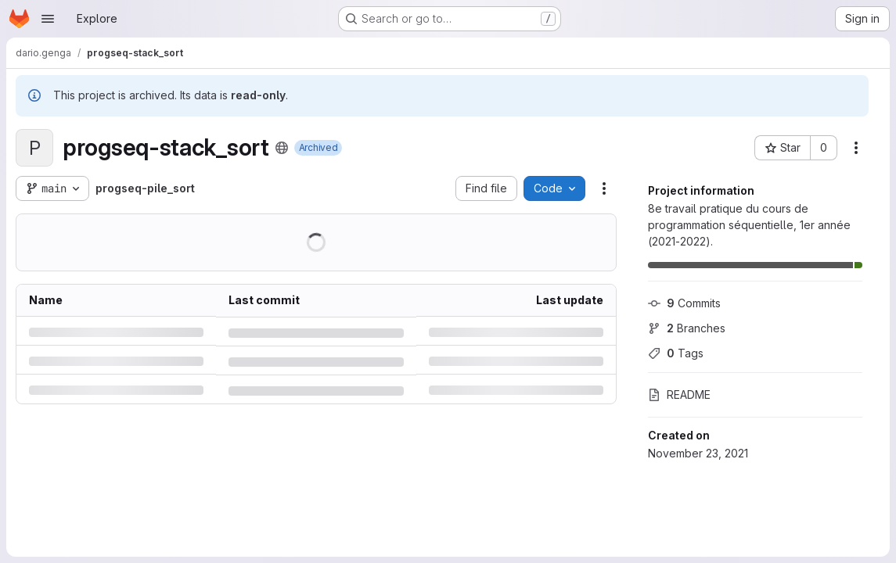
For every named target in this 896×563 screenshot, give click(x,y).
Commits (684, 303)
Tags (675, 353)
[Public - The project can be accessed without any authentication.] (281, 148)
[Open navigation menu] (47, 18)
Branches (686, 328)
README (679, 394)
